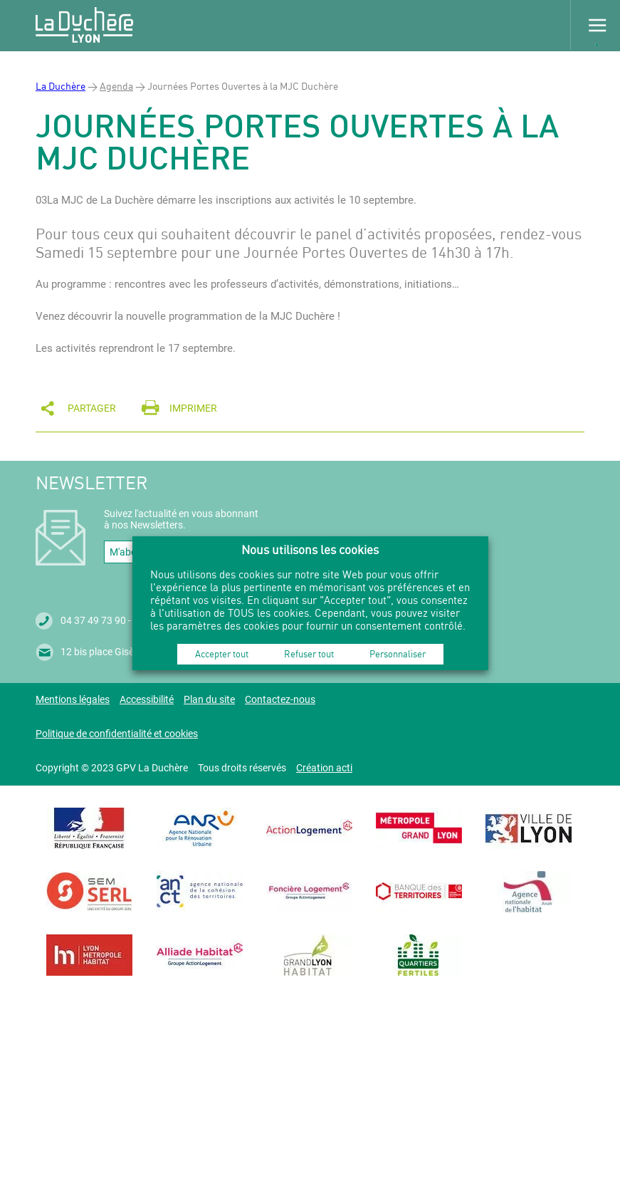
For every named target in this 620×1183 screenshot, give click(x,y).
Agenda (116, 86)
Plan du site (209, 699)
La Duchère (60, 86)
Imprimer (193, 408)
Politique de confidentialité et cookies (117, 733)
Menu (595, 25)
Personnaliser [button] (397, 654)
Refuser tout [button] (309, 654)
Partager (92, 408)
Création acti (324, 767)
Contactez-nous (280, 699)
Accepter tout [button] (221, 654)
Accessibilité (147, 699)
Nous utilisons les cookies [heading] (310, 549)
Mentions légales (73, 699)
